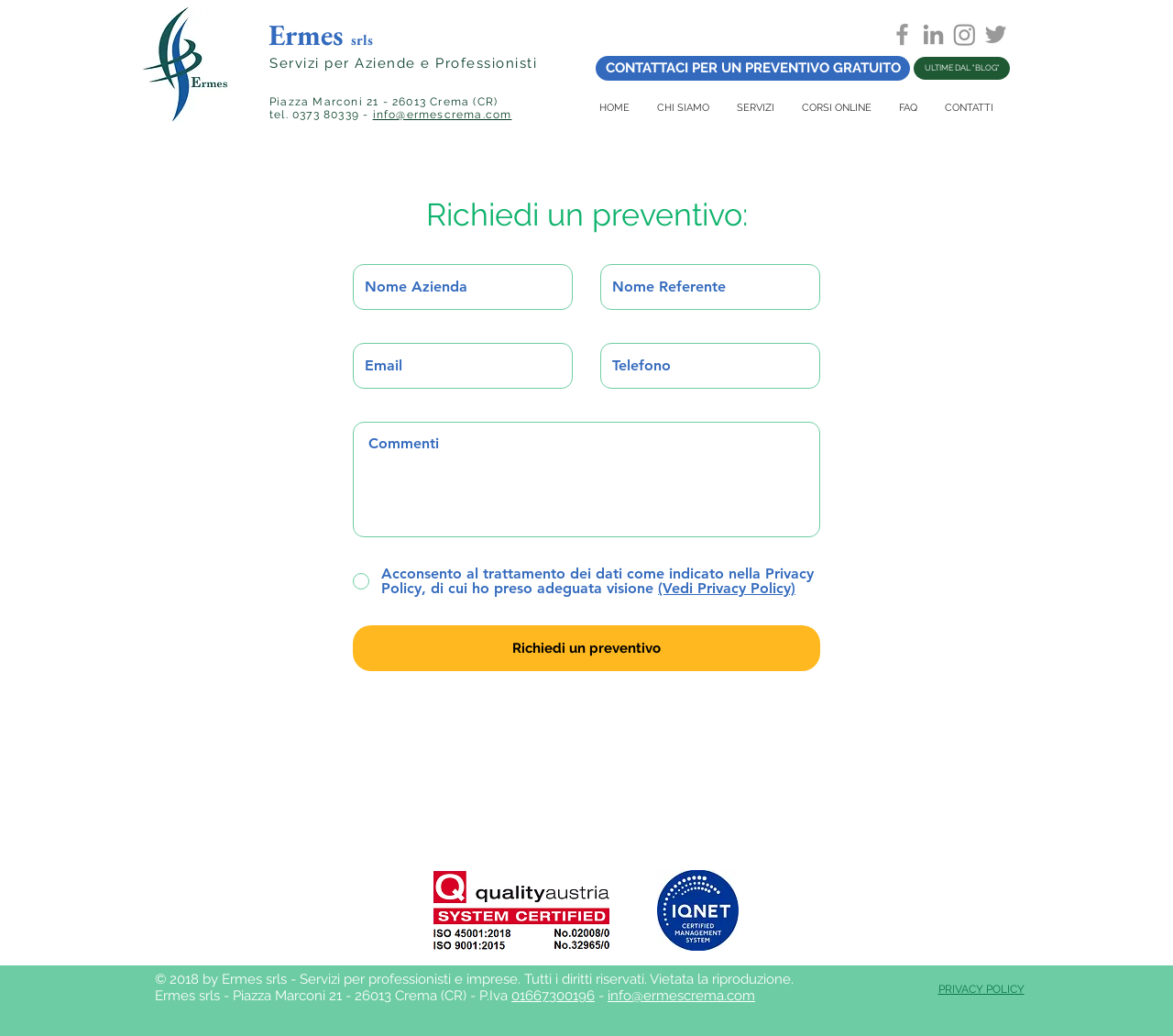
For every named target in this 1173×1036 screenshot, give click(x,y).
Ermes (321, 35)
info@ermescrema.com (442, 114)
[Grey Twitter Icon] (995, 34)
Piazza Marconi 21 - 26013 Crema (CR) (383, 101)
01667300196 (553, 995)
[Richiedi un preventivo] (586, 648)
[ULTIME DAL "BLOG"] (962, 68)
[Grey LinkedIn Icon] (933, 34)
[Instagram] (964, 34)
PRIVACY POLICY (981, 989)
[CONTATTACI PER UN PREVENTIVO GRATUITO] (753, 68)
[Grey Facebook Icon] (902, 34)
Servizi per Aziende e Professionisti (403, 63)
